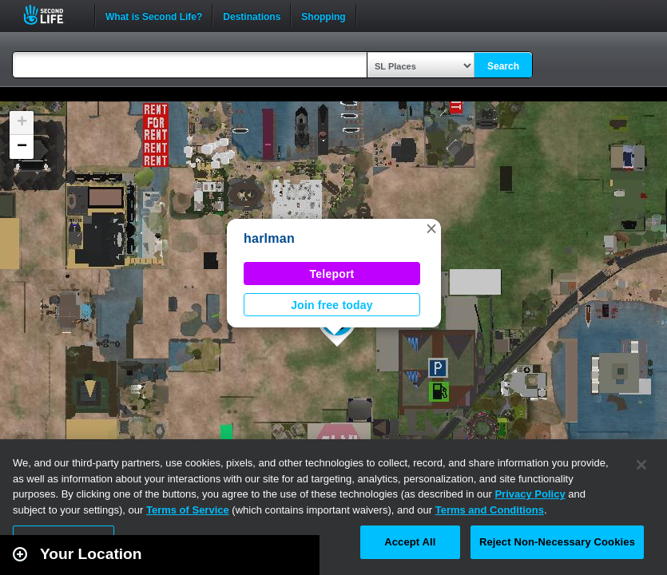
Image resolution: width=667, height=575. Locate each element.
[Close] (641, 464)
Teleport (332, 274)
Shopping (323, 15)
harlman (269, 238)
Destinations (251, 15)
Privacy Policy (529, 494)
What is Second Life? (153, 15)
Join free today (332, 305)
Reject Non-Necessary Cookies (557, 542)
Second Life (52, 15)
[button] (431, 228)
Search (503, 66)
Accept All (409, 542)
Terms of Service (187, 510)
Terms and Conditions (489, 510)
